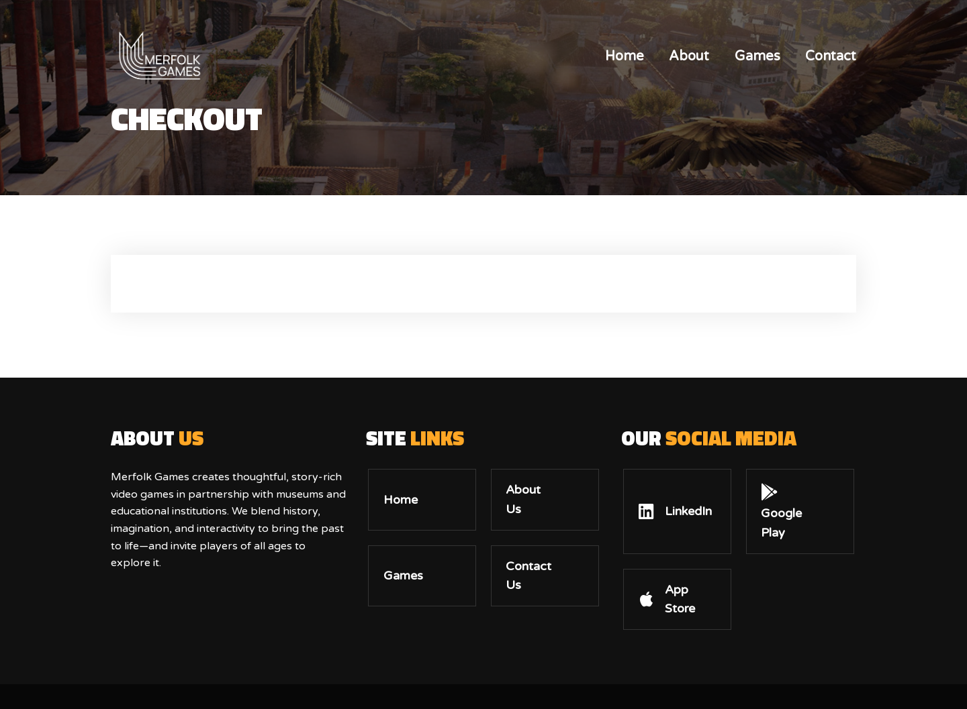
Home (624, 56)
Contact (830, 56)
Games (757, 56)
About (689, 56)
